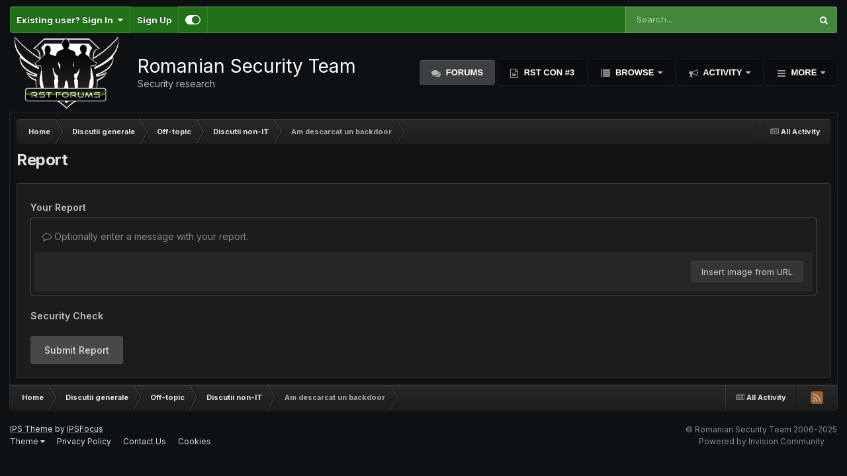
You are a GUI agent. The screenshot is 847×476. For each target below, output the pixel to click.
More (804, 72)
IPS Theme (31, 429)
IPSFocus (85, 429)
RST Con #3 (547, 72)
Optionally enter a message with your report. (145, 236)
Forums (463, 72)
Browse (634, 72)
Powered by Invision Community (762, 441)
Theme (27, 441)
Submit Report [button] (76, 350)
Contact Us (144, 441)
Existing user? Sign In (70, 20)
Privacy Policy (84, 441)
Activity (722, 72)
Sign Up (154, 20)
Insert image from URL (747, 271)
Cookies (194, 441)
